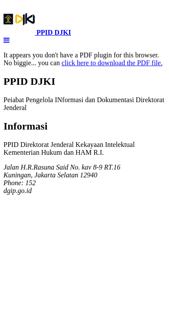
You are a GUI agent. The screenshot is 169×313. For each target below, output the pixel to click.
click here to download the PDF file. (112, 63)
